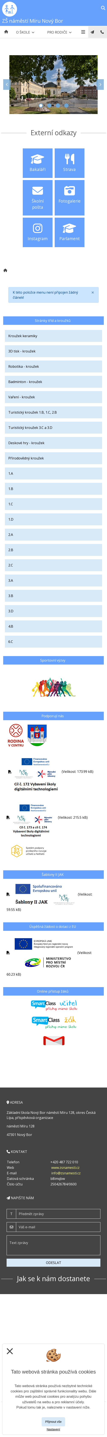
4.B (10, 626)
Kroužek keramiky (22, 336)
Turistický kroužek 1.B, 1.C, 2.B (32, 412)
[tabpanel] (53, 84)
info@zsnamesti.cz (66, 1173)
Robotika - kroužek (23, 366)
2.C (10, 565)
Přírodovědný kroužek (26, 458)
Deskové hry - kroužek (26, 443)
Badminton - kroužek (25, 381)
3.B (10, 595)
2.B (10, 550)
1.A (10, 473)
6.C (10, 641)
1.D (10, 519)
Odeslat (53, 1262)
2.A (10, 534)
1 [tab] (41, 105)
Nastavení (53, 1429)
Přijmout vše (53, 1421)
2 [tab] (49, 105)
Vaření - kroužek (21, 397)
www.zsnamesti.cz (65, 1167)
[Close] (92, 292)
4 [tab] (66, 105)
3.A (10, 580)
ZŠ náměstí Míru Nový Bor (32, 20)
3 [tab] (58, 105)
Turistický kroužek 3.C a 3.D (30, 427)
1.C (10, 504)
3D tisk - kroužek (22, 351)
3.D (10, 611)
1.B (10, 488)
